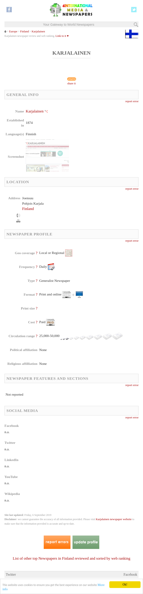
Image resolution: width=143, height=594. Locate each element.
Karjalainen (38, 31)
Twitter (11, 574)
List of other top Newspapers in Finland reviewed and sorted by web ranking (71, 558)
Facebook (130, 574)
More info (9, 589)
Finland (24, 31)
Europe (13, 31)
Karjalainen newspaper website (114, 519)
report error (132, 101)
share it (71, 83)
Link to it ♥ (62, 35)
